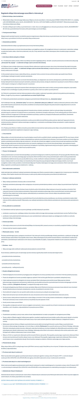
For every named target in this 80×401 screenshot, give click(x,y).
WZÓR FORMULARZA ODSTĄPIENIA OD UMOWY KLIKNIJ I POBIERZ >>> (22, 380)
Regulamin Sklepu (26, 397)
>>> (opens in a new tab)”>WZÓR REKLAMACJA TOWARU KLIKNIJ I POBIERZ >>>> (24, 384)
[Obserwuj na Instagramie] (3, 1)
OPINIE (70, 6)
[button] (78, 1)
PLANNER (60, 6)
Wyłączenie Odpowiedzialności (50, 397)
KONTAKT (76, 6)
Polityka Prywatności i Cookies (37, 397)
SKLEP (66, 6)
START (55, 6)
